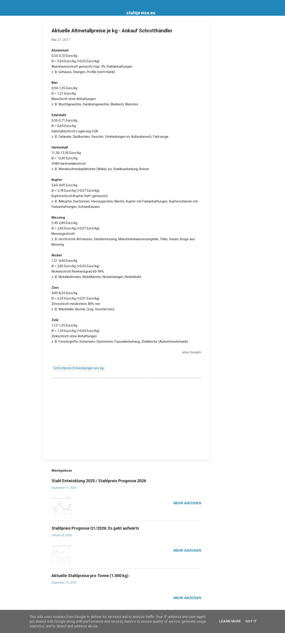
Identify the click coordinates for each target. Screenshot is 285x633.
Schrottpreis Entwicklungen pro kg (78, 368)
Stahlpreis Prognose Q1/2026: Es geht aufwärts (95, 528)
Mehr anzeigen (187, 503)
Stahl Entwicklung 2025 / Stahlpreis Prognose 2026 (98, 480)
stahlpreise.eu (140, 13)
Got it (251, 621)
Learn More (230, 621)
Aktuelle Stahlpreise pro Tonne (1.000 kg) (90, 575)
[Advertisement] (228, 88)
